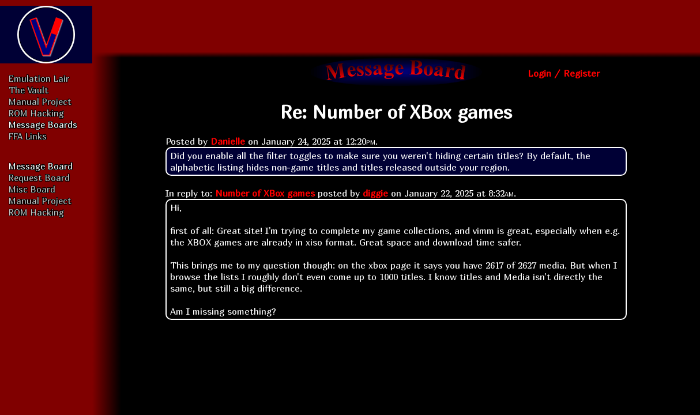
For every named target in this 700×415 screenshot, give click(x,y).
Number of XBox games (265, 193)
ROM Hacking (36, 113)
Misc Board (32, 189)
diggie (375, 193)
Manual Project (40, 101)
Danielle (227, 141)
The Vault (28, 90)
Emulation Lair (39, 78)
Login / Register (564, 73)
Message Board (41, 166)
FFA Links (28, 136)
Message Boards (43, 124)
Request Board (39, 177)
